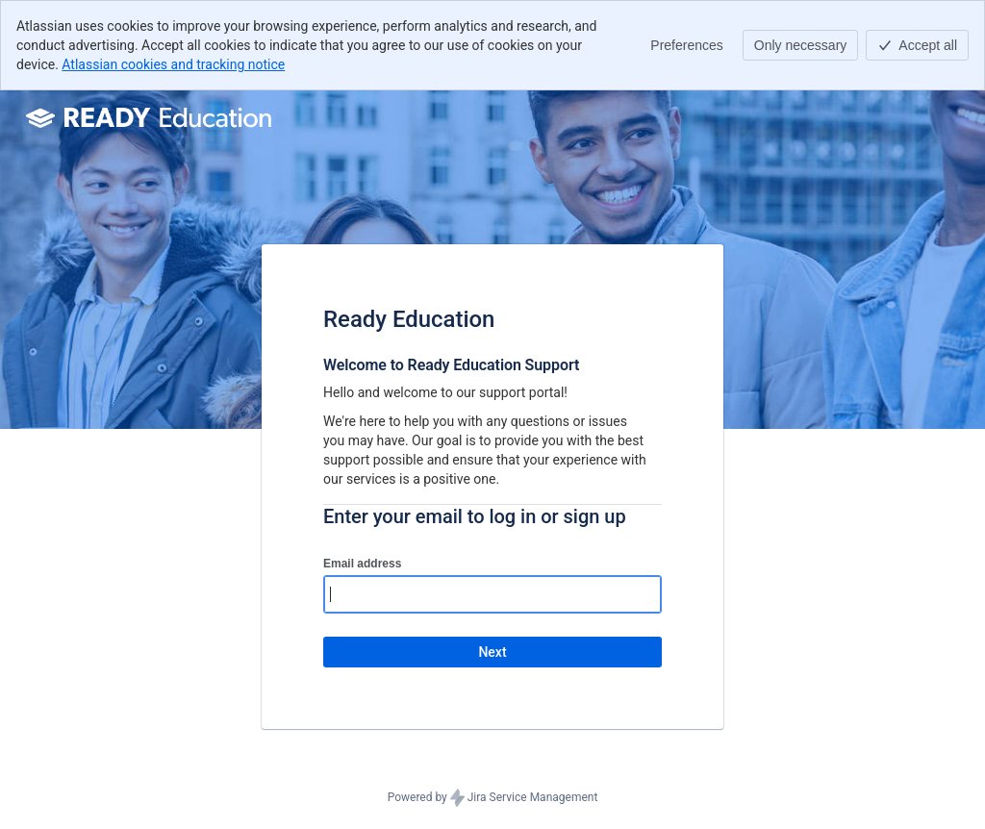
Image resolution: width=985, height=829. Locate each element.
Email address (362, 563)
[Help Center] (151, 117)
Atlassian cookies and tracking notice (173, 64)
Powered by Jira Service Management (493, 798)
